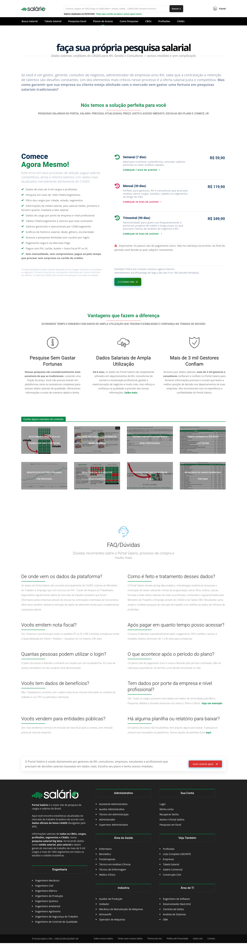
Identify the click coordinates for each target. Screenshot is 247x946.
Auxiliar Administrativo (112, 812)
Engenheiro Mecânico (47, 883)
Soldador (104, 907)
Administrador (107, 822)
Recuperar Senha (169, 817)
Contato (211, 941)
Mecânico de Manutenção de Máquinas (121, 912)
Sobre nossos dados (103, 941)
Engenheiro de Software (176, 901)
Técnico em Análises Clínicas (115, 867)
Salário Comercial (172, 872)
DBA (165, 922)
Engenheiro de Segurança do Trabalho (56, 919)
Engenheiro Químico (46, 904)
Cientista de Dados (173, 912)
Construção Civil (172, 877)
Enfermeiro (105, 851)
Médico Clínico (107, 877)
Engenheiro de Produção (49, 898)
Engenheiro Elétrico (46, 893)
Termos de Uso (154, 941)
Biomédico (105, 857)
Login (163, 807)
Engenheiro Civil (44, 888)
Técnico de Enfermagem (112, 872)
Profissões (168, 851)
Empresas (168, 862)
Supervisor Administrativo (113, 827)
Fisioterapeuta (107, 862)
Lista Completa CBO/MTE (177, 857)
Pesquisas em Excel (170, 827)
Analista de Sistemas (174, 917)
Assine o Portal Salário (172, 822)
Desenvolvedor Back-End (177, 907)
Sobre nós (198, 941)
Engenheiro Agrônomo (48, 914)
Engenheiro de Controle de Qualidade (56, 924)
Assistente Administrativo (113, 807)
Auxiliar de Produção (110, 901)
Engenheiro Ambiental (47, 909)
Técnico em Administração (114, 817)
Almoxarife (105, 917)
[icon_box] (151, 163)
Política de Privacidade (177, 941)
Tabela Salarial (171, 867)
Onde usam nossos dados (130, 941)
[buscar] (176, 8)
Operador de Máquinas (112, 922)
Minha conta (166, 812)
